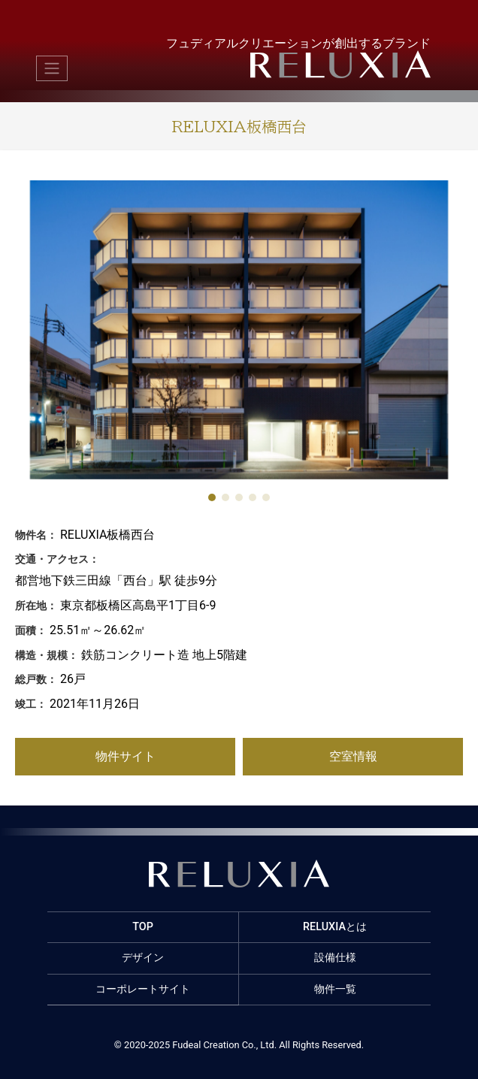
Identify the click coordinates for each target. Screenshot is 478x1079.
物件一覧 (335, 989)
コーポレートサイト (142, 989)
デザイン (143, 957)
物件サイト (125, 756)
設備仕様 (335, 957)
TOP (142, 926)
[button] (212, 497)
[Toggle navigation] (52, 68)
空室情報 (353, 756)
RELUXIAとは (335, 926)
